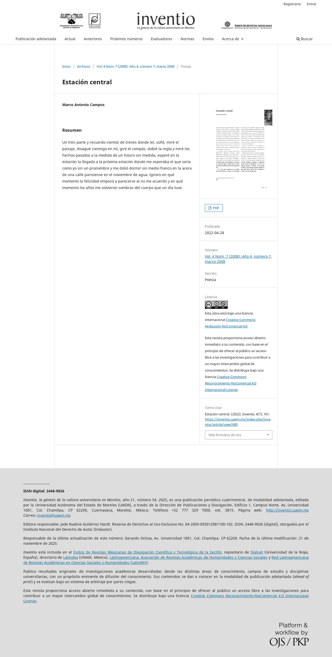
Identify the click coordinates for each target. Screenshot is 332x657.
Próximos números (126, 38)
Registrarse (292, 4)
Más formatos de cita (225, 434)
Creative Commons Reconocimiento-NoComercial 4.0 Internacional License (230, 383)
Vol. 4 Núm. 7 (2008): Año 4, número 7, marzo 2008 (135, 66)
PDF (215, 208)
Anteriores (93, 38)
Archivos (83, 66)
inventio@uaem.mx (54, 515)
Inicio (66, 66)
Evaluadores (161, 38)
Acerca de (231, 38)
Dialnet (257, 552)
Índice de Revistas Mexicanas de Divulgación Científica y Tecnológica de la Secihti (147, 552)
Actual (70, 38)
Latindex (70, 557)
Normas (187, 38)
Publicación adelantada (36, 38)
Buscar (304, 38)
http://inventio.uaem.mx (287, 510)
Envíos (208, 38)
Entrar (311, 4)
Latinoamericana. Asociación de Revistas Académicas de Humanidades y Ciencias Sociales (189, 557)
